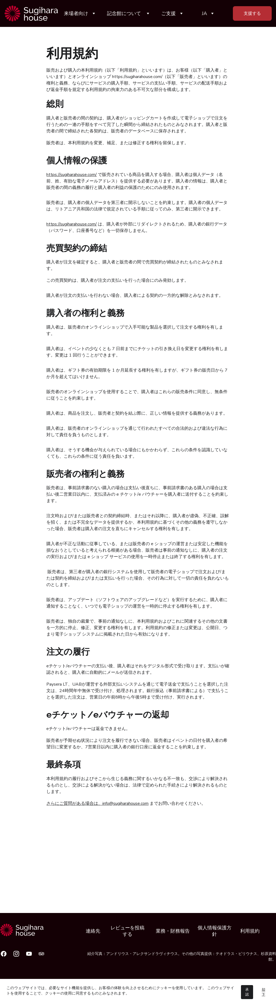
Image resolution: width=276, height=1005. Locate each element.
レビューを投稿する (127, 931)
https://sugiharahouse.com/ (71, 175)
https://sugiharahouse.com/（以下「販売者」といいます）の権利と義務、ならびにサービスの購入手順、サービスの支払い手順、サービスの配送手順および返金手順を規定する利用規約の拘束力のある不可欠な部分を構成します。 (136, 83)
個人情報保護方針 (215, 931)
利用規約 (250, 931)
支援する (252, 13)
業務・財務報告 (173, 931)
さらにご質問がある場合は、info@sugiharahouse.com (97, 803)
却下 (263, 992)
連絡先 (93, 931)
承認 (247, 992)
